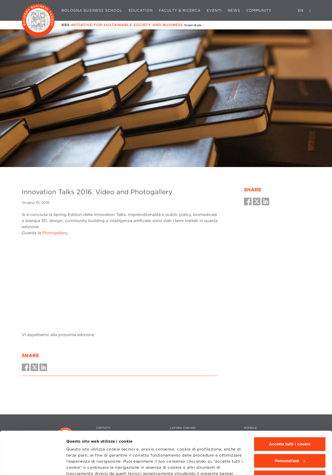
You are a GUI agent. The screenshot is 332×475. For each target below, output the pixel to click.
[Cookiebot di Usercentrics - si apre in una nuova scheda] (33, 465)
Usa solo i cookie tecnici (290, 437)
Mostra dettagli (81, 465)
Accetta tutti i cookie (289, 404)
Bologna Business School (91, 10)
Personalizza (290, 420)
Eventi (214, 10)
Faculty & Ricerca (180, 10)
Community (259, 10)
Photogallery (54, 232)
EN (300, 10)
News (234, 10)
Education (141, 10)
